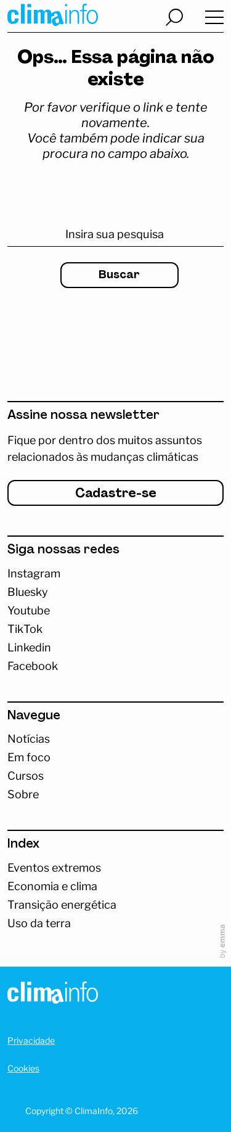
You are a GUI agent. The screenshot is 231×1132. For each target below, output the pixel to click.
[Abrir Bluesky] (115, 592)
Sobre (23, 794)
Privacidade (31, 1040)
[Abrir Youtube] (115, 610)
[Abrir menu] (214, 17)
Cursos (25, 776)
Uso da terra (39, 923)
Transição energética (61, 905)
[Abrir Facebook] (115, 666)
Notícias (28, 739)
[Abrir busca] (174, 17)
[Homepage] (52, 994)
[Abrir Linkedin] (115, 647)
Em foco (29, 757)
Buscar (119, 275)
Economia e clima (52, 886)
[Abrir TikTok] (115, 629)
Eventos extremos (54, 868)
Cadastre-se (115, 494)
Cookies (23, 1068)
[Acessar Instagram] (115, 573)
